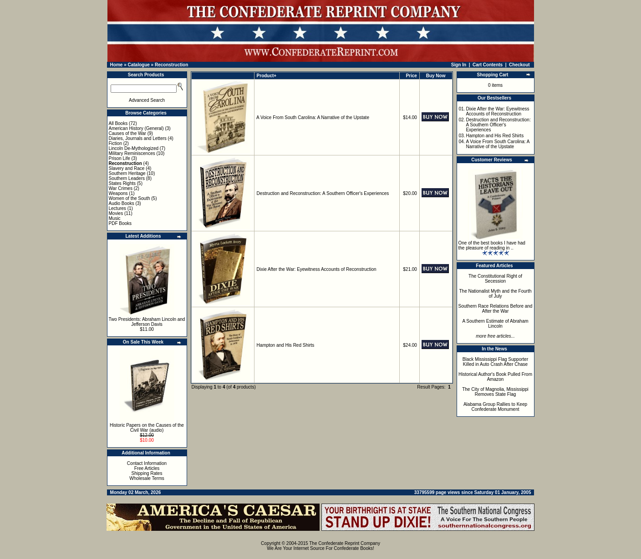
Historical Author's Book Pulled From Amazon (495, 377)
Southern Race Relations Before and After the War (495, 309)
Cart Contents (488, 64)
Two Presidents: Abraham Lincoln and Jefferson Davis (147, 322)
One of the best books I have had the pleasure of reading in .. (491, 245)
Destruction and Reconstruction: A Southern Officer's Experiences (323, 193)
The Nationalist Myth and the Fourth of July (495, 294)
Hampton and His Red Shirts (286, 345)
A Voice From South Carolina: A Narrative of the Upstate (312, 117)
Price (411, 75)
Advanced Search (147, 100)
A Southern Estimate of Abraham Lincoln (495, 324)
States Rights (122, 183)
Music (115, 218)
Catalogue (138, 64)
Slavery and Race (127, 168)
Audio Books (121, 203)
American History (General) (136, 128)
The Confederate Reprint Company (344, 543)
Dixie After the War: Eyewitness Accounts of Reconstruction (316, 269)
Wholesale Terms (146, 478)
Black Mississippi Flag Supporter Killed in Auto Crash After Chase (496, 362)
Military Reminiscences (132, 153)
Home (116, 64)
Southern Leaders (127, 178)
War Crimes (120, 188)
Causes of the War (127, 133)
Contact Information (147, 463)
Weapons (118, 193)
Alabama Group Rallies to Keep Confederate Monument (495, 407)
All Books (118, 123)
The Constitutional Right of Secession (495, 279)
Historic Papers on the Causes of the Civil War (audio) (147, 428)
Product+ (267, 75)
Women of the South (129, 198)
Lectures (117, 208)
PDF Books (120, 223)
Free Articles (147, 468)
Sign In (458, 64)
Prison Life (119, 158)
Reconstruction (171, 64)
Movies (116, 213)
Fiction (115, 143)
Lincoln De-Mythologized (134, 148)
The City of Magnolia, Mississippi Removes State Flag (495, 392)
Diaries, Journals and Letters (138, 138)
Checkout (519, 64)
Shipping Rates (147, 473)
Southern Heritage (127, 173)
